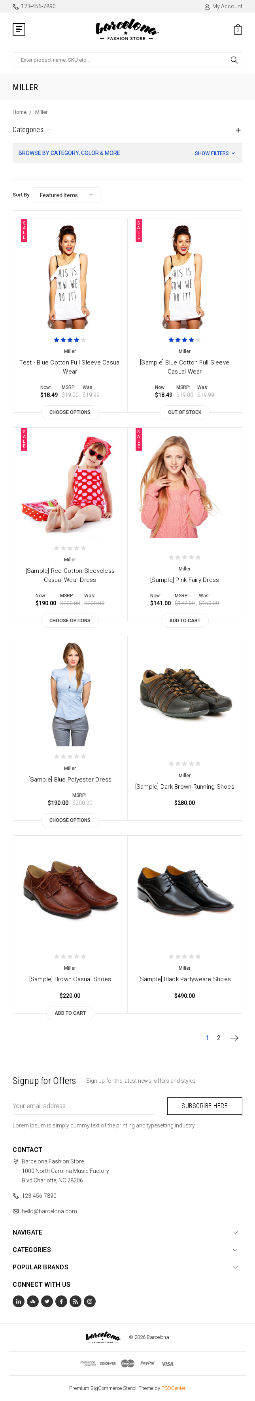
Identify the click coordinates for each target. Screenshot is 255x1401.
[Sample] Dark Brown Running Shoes (184, 786)
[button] (127, 153)
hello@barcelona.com (49, 1211)
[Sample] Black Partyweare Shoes (184, 979)
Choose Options (70, 412)
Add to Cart (184, 620)
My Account (223, 6)
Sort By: (21, 195)
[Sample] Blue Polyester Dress (69, 779)
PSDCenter (173, 1388)
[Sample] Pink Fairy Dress (184, 579)
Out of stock (184, 412)
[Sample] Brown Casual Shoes (70, 979)
